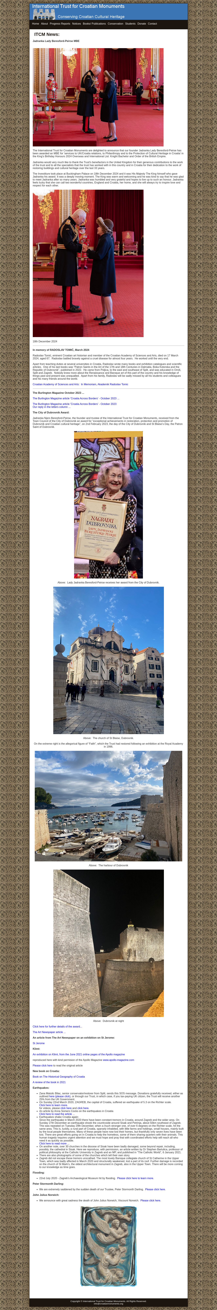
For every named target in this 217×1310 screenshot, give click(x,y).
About (44, 23)
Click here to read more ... (54, 1143)
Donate (142, 23)
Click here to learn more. (53, 1105)
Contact (152, 23)
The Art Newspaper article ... (49, 1032)
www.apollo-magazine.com (118, 1060)
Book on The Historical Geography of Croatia (59, 1076)
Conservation (115, 23)
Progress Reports (60, 23)
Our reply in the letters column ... (52, 407)
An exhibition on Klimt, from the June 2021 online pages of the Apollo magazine (79, 1054)
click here (66, 1108)
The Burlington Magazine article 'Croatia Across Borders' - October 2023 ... (76, 398)
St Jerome (39, 1043)
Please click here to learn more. (135, 1178)
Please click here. (150, 1200)
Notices (76, 23)
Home (35, 23)
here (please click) (59, 1096)
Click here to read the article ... (57, 1114)
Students (130, 23)
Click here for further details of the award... (57, 1026)
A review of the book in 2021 (49, 1082)
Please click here (43, 1065)
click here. (83, 1108)
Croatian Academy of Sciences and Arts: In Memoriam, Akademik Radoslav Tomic (80, 384)
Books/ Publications (94, 23)
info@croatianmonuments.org (108, 1303)
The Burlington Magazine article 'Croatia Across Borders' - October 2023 (75, 404)
